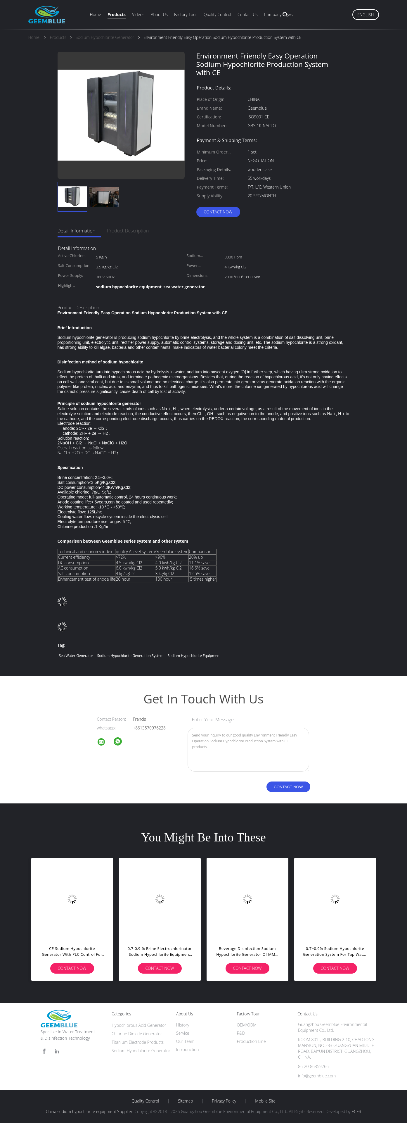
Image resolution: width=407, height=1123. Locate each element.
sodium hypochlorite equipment (194, 655)
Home (95, 14)
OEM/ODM (247, 1025)
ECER (356, 1111)
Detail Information (77, 230)
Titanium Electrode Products (138, 1042)
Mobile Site (265, 1101)
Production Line (251, 1041)
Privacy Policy (224, 1101)
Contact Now (218, 212)
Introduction (187, 1049)
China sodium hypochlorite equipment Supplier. (90, 1111)
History (182, 1025)
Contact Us (248, 14)
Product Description (128, 230)
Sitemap (185, 1101)
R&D (241, 1033)
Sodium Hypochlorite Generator (141, 1050)
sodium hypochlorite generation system (130, 655)
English (365, 15)
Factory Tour (185, 14)
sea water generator (76, 655)
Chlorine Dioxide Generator (137, 1033)
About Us (159, 14)
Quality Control (217, 14)
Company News (278, 14)
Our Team (185, 1041)
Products (117, 14)
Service (182, 1033)
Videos (138, 14)
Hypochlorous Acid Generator (139, 1025)
